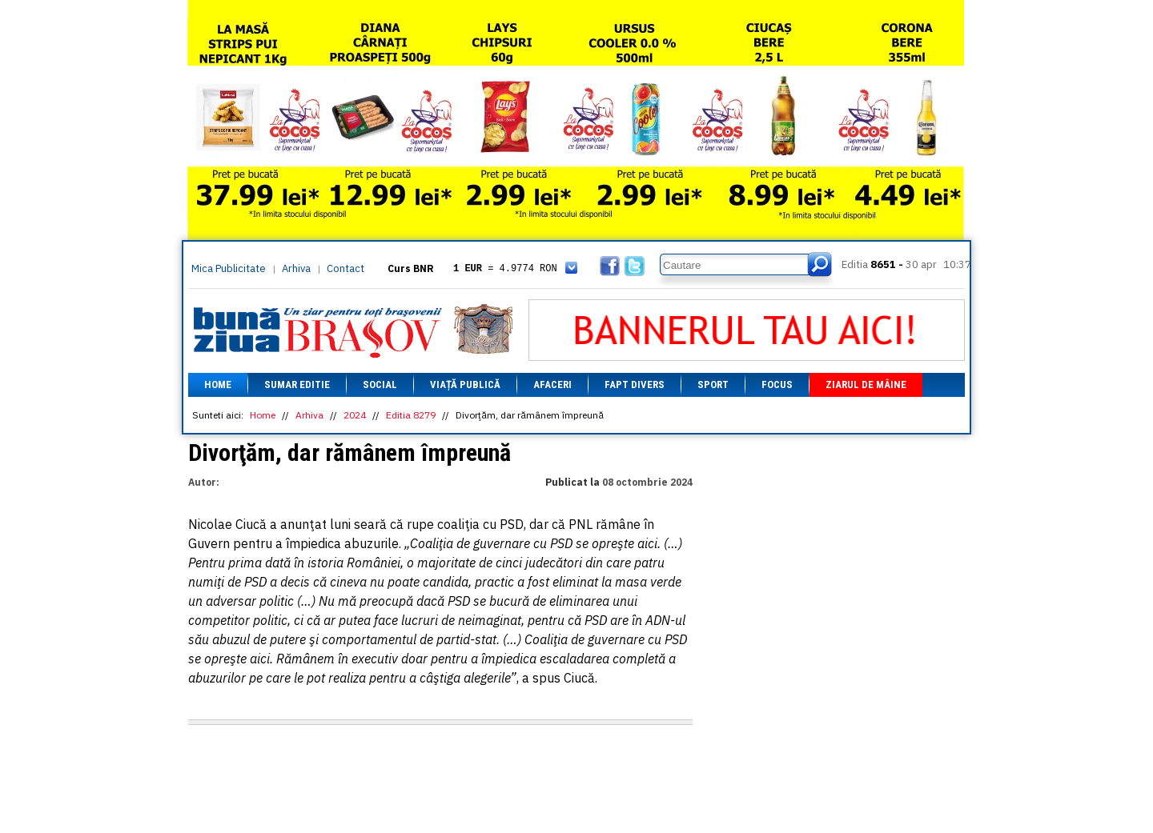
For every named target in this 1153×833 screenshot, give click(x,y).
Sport (713, 384)
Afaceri (552, 384)
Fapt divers (635, 384)
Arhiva (296, 268)
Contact (345, 268)
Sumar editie (297, 384)
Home (217, 384)
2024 (354, 415)
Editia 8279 (411, 415)
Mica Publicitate (228, 268)
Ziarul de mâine (866, 384)
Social (380, 384)
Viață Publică (465, 384)
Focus (777, 384)
